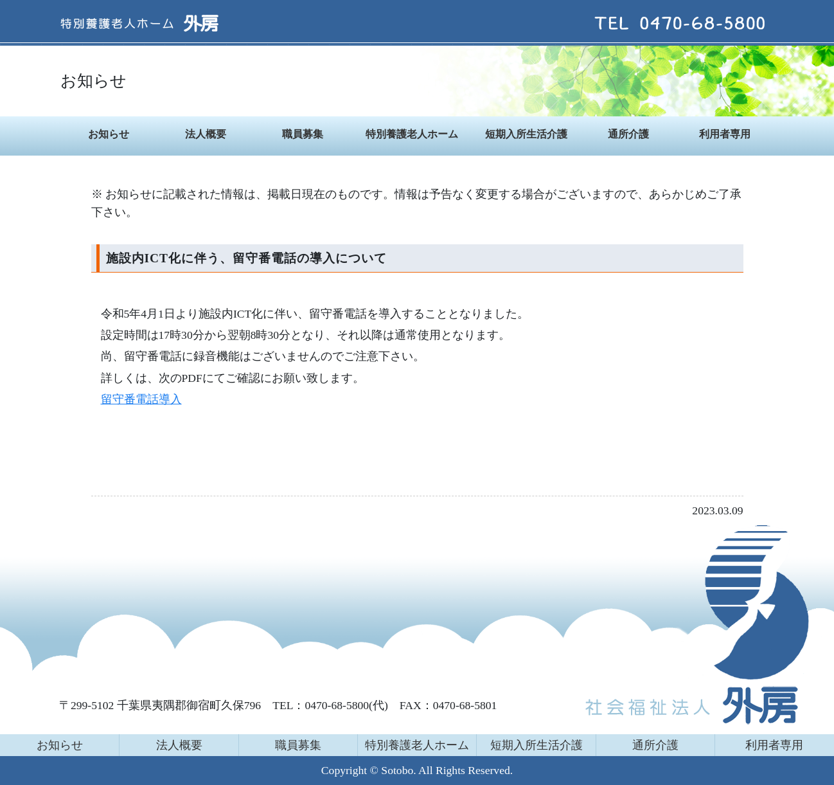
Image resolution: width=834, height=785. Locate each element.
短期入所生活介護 (526, 134)
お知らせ (108, 134)
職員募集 (302, 134)
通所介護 (628, 134)
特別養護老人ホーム (412, 134)
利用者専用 (724, 134)
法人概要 (205, 134)
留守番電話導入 (141, 399)
